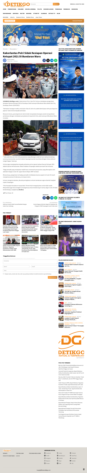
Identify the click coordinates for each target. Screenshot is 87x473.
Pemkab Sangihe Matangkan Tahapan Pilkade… (72, 298)
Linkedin (60, 458)
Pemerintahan (68, 263)
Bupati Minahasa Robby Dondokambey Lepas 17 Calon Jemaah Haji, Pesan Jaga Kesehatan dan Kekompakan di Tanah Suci (30, 248)
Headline (71, 323)
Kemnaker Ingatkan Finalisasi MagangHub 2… (73, 312)
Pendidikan (67, 289)
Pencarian (56, 4)
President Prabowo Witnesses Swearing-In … (73, 305)
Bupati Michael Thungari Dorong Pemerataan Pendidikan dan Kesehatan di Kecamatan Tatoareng (70, 410)
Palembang (67, 324)
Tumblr (46, 455)
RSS (71, 463)
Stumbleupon (61, 455)
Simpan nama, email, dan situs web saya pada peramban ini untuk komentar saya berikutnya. (28, 274)
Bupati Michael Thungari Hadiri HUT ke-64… (73, 271)
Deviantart (73, 458)
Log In (18, 456)
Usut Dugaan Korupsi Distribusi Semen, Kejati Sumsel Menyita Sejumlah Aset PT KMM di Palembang (70, 416)
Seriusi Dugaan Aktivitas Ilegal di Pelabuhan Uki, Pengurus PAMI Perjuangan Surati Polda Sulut (44, 204)
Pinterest (73, 453)
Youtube (72, 461)
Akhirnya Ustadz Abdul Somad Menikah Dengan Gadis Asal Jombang (16, 204)
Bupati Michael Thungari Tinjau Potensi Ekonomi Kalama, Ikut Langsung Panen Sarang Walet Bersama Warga (70, 404)
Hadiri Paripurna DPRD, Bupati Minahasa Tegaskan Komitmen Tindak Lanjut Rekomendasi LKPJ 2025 (11, 248)
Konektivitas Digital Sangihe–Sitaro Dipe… (73, 285)
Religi (65, 269)
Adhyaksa (66, 323)
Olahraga (72, 275)
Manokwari (67, 275)
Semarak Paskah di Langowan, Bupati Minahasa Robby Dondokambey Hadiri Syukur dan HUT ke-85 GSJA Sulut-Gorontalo (30, 229)
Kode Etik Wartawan (9, 456)
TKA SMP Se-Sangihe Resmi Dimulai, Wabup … (72, 292)
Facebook (47, 453)
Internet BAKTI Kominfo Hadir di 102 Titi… (73, 265)
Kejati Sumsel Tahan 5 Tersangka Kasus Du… (74, 326)
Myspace (47, 461)
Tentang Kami (20, 453)
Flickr (59, 463)
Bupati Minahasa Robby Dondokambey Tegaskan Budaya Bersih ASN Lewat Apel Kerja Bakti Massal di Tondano (71, 398)
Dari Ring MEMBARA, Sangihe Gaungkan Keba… (72, 279)
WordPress (73, 455)
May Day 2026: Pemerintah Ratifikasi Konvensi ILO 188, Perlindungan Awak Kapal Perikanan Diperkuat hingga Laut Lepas (11, 229)
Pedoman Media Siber (35, 453)
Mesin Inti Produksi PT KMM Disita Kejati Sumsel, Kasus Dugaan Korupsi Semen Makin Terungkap (48, 248)
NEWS (65, 302)
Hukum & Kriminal (78, 323)
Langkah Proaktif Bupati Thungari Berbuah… (71, 318)
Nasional (74, 309)
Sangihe (74, 263)
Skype (59, 461)
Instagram (47, 458)
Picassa (47, 463)
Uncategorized (68, 277)
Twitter (59, 453)
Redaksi (5, 453)
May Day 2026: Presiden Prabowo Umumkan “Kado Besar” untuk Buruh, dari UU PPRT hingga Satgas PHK (48, 228)
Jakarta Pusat (67, 309)
